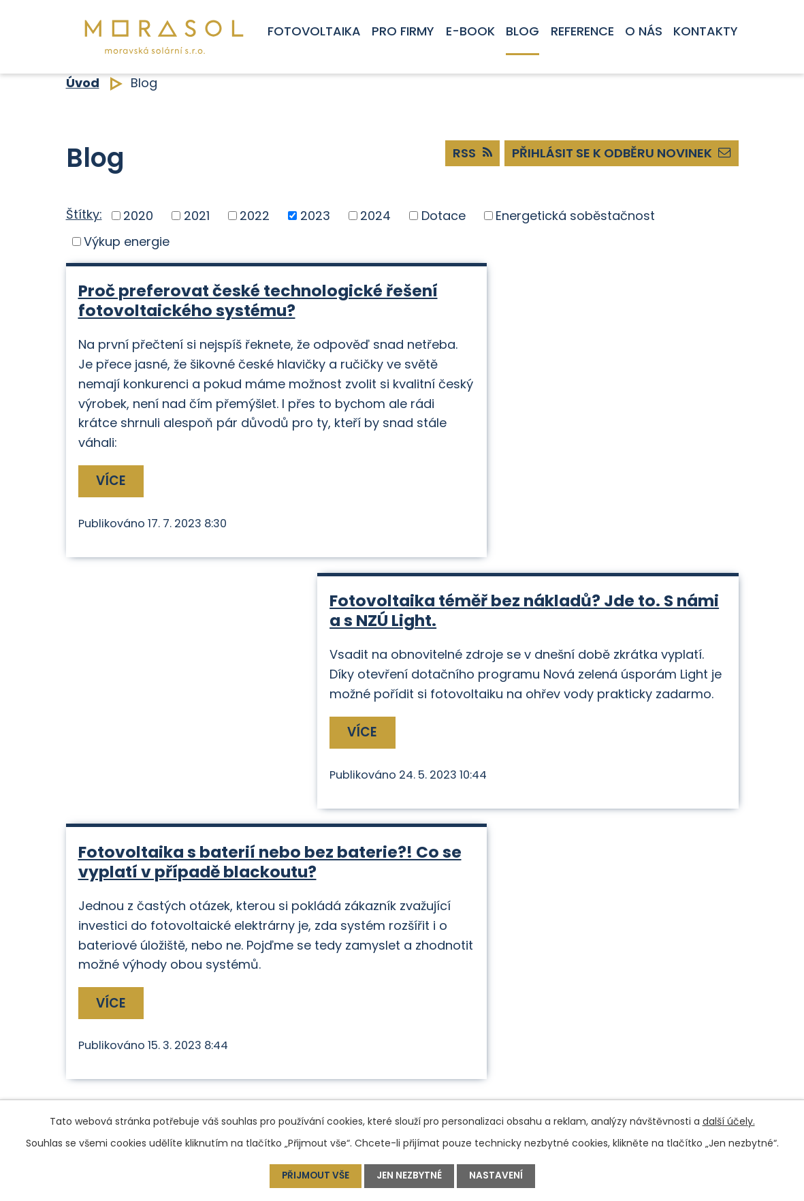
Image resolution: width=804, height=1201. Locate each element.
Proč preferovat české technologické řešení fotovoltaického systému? (230, 300)
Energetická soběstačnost (575, 215)
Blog (522, 31)
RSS (463, 155)
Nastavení (497, 1176)
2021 (197, 215)
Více (112, 500)
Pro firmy (403, 31)
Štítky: (84, 214)
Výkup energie (127, 241)
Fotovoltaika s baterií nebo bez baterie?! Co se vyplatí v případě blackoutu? (213, 640)
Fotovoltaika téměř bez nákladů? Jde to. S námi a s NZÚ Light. (573, 300)
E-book (470, 31)
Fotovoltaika (314, 31)
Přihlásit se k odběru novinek (618, 155)
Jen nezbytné (410, 1176)
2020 (138, 215)
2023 (315, 215)
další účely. (729, 1121)
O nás (643, 31)
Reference (582, 31)
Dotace (443, 215)
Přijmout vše (315, 1176)
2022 (255, 215)
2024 (375, 215)
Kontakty (705, 31)
